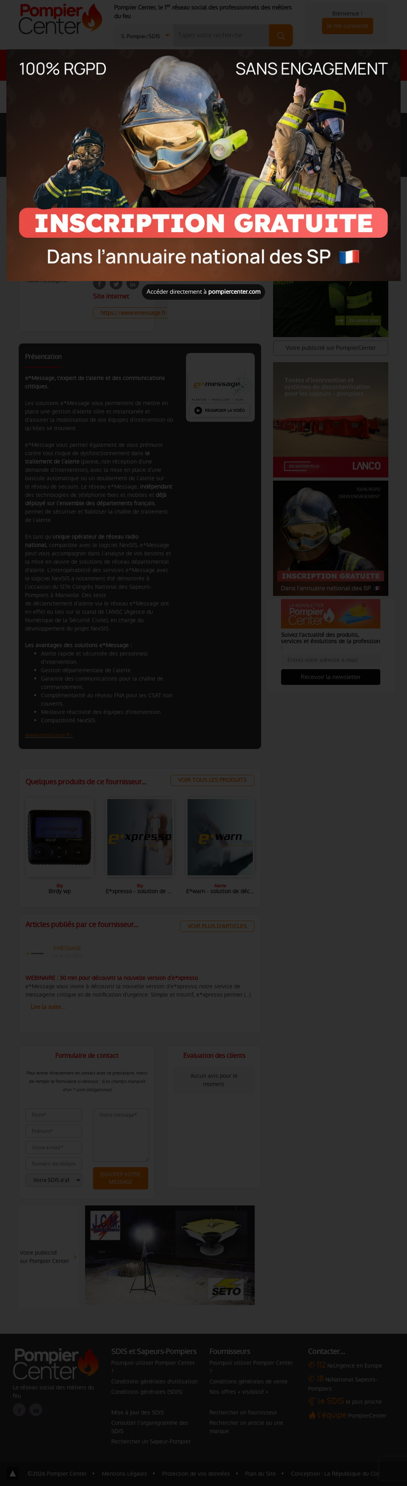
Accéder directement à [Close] (203, 291)
